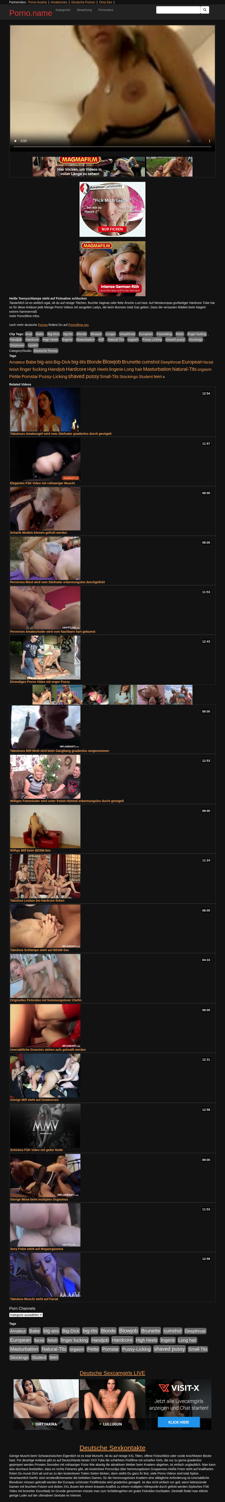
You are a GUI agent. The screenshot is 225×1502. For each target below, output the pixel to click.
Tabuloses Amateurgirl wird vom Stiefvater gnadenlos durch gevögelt (60, 433)
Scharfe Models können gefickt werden (38, 532)
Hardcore (32, 339)
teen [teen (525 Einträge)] (158, 376)
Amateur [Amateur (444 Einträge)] (17, 362)
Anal (29, 334)
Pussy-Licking (152, 339)
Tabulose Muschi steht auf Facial (34, 1299)
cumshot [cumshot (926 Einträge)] (151, 362)
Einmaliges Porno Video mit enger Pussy (40, 681)
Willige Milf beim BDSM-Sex (30, 850)
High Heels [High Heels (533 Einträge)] (97, 369)
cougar (110, 334)
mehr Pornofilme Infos (24, 316)
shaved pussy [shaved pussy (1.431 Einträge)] (83, 376)
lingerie (67, 339)
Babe (39, 334)
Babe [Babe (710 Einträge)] (31, 361)
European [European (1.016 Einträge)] (192, 362)
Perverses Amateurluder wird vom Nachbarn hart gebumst (52, 631)
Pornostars (105, 10)
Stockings (195, 339)
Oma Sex (105, 2)
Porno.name (30, 13)
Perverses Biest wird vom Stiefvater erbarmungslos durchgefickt (57, 582)
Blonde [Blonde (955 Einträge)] (94, 362)
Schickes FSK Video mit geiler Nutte (36, 1150)
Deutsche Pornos (83, 2)
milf (101, 339)
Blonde (82, 334)
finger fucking (197, 334)
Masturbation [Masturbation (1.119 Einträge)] (157, 369)
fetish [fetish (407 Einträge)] (14, 369)
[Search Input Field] (178, 10)
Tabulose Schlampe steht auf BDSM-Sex (39, 950)
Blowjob (96, 334)
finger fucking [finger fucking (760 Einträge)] (33, 369)
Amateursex (59, 2)
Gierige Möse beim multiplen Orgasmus (39, 1199)
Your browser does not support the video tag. (112, 88)
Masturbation (85, 339)
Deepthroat (127, 334)
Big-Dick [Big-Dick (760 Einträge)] (62, 361)
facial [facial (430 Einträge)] (208, 362)
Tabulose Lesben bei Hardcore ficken (37, 900)
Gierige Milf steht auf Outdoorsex (34, 1100)
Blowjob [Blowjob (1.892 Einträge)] (112, 362)
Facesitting (164, 334)
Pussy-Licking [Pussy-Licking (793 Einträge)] (53, 376)
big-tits (68, 334)
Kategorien (63, 10)
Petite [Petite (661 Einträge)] (15, 376)
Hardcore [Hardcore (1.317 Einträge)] (76, 369)
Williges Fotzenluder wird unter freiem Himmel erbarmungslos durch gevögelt (67, 801)
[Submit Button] (204, 10)
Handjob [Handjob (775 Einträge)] (56, 369)
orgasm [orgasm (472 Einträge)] (205, 369)
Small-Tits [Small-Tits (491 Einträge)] (109, 376)
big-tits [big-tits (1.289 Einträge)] (78, 362)
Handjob (16, 339)
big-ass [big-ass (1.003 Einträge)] (45, 362)
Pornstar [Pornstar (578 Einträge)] (30, 376)
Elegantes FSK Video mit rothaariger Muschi (42, 483)
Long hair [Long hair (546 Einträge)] (133, 369)
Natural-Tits (116, 339)
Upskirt (33, 345)
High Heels (50, 339)
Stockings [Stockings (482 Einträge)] (129, 376)
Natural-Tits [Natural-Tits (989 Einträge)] (184, 369)
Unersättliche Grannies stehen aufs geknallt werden (48, 1049)
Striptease (17, 345)
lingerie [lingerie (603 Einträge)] (116, 369)
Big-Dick (53, 334)
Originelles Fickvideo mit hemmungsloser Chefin (46, 1000)
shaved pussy (175, 339)
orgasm (133, 339)
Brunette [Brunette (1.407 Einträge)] (131, 362)
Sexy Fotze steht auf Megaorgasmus (36, 1249)
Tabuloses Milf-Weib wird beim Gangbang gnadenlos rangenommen (59, 751)
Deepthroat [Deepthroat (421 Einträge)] (170, 362)
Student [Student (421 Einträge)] (146, 376)
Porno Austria (37, 2)
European (146, 334)
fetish (179, 334)
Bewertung (84, 10)
